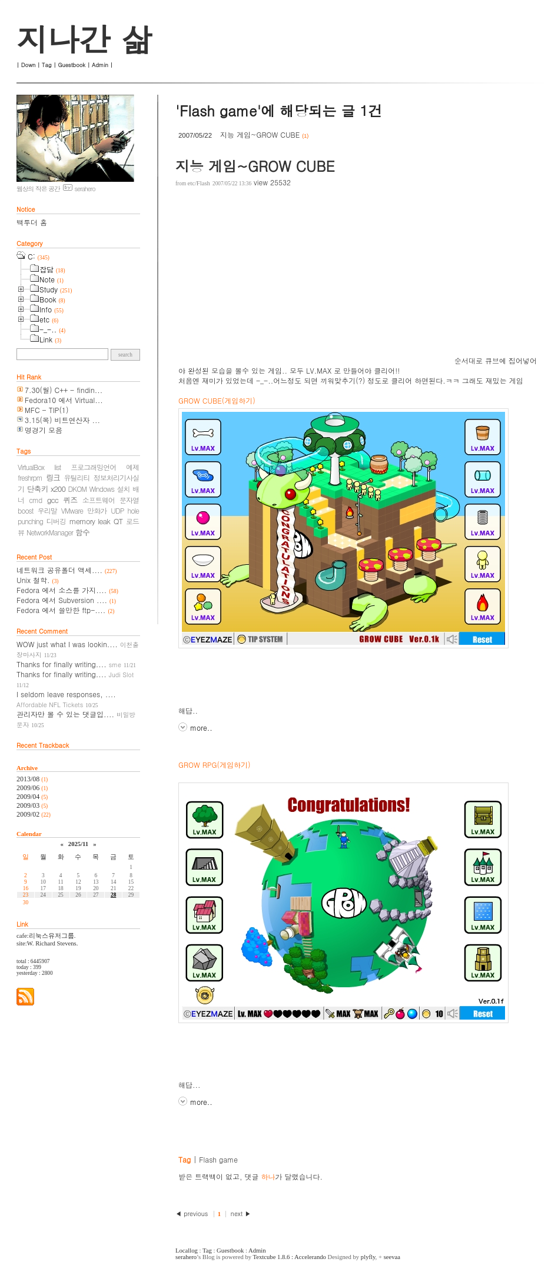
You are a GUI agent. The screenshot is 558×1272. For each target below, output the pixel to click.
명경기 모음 (43, 430)
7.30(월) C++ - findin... (63, 390)
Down (28, 65)
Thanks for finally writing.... (61, 664)
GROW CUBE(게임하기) (216, 400)
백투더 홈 (31, 222)
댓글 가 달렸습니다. (284, 1176)
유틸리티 (77, 477)
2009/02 (28, 814)
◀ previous (192, 1213)
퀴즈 (70, 499)
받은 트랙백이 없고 (209, 1176)
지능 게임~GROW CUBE (260, 134)
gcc (52, 499)
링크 (53, 477)
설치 (123, 489)
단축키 (37, 488)
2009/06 (28, 788)
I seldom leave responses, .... (66, 694)
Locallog (186, 1250)
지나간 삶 (84, 38)
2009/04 (28, 796)
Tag (46, 65)
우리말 (47, 510)
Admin (100, 65)
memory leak (89, 521)
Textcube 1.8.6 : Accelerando (289, 1257)
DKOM (77, 489)
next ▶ (241, 1213)
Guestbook (71, 65)
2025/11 (78, 844)
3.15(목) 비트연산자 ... (62, 420)
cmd (35, 500)
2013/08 (28, 779)
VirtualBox (31, 467)
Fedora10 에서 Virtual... (64, 400)
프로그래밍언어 (93, 467)
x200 (58, 488)
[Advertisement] (315, 281)
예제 (132, 467)
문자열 (129, 500)
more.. (201, 727)
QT (118, 521)
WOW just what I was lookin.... (67, 644)
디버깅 (56, 521)
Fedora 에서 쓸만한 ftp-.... (60, 610)
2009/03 (28, 805)
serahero (186, 1257)
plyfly (368, 1257)
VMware (72, 510)
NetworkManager (49, 532)
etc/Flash (198, 183)
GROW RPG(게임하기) (214, 765)
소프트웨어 (98, 500)
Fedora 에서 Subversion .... (61, 600)
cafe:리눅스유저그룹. (45, 936)
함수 (82, 532)
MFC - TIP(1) (46, 410)
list (57, 467)
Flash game (218, 1159)
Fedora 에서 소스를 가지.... (61, 590)
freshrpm (30, 477)
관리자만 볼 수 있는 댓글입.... (65, 714)
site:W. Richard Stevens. (47, 943)
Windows (101, 489)
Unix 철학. (33, 580)
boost (26, 510)
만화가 (97, 510)
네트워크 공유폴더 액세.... (59, 570)
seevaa (392, 1257)
